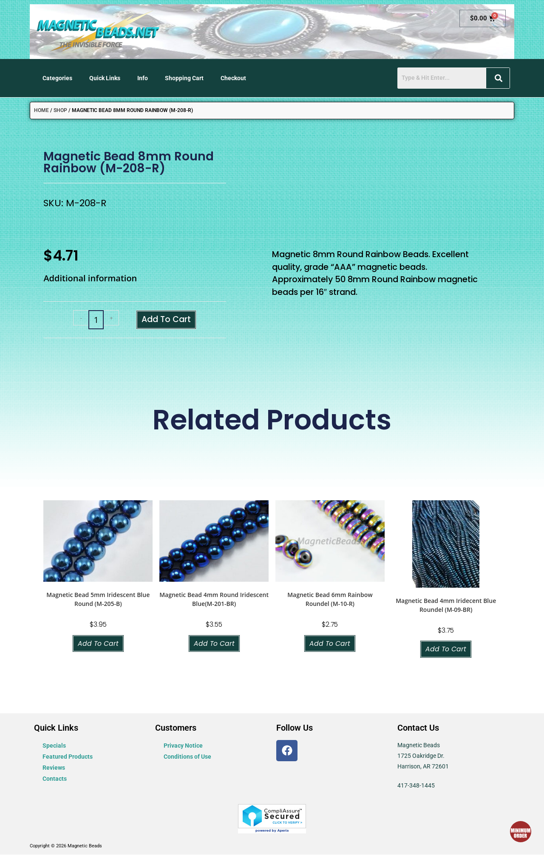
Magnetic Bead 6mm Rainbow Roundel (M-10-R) (329, 599)
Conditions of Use (187, 757)
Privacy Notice (183, 746)
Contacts (54, 779)
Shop (60, 110)
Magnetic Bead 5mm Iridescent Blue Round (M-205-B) (98, 599)
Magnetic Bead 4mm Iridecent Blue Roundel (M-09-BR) (446, 605)
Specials (54, 746)
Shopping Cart (184, 78)
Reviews (53, 768)
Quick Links (104, 78)
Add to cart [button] (98, 644)
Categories (57, 78)
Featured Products (67, 757)
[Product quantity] (95, 320)
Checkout (233, 78)
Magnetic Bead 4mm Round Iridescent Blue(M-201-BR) (214, 599)
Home (41, 110)
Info (142, 78)
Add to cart (166, 319)
